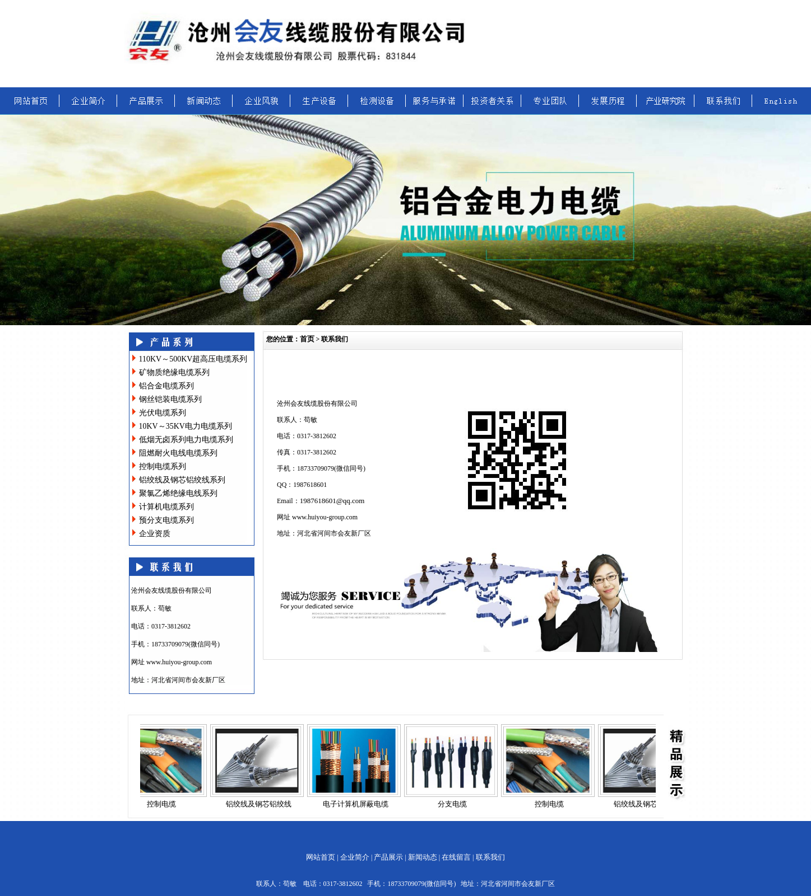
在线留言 (456, 857)
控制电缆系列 (162, 466)
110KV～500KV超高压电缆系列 (193, 359)
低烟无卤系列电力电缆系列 (186, 439)
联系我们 (490, 857)
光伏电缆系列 (162, 413)
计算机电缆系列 (166, 507)
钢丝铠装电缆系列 (170, 399)
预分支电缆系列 (166, 520)
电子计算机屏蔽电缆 (362, 804)
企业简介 (354, 857)
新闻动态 (422, 857)
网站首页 (320, 857)
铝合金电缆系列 (166, 386)
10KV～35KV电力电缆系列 (185, 426)
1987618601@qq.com (332, 500)
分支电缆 (458, 804)
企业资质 (154, 533)
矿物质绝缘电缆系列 (174, 372)
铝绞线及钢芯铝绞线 (265, 804)
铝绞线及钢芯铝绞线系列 (182, 480)
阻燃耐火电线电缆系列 (178, 453)
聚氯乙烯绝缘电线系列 (178, 493)
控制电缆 (167, 804)
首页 (307, 339)
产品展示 (388, 857)
